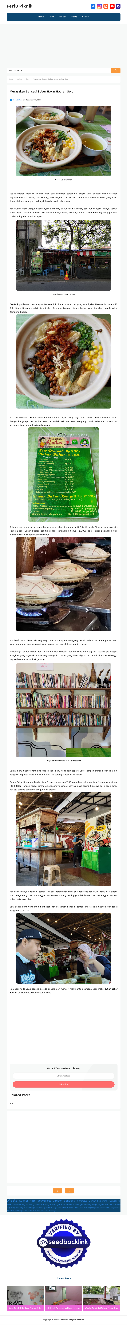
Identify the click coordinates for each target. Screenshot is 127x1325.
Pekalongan (19, 1211)
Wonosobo (63, 1208)
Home (41, 17)
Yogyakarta (44, 1201)
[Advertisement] (63, 47)
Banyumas (109, 1205)
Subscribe (63, 1085)
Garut (106, 1208)
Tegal (54, 1211)
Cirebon (58, 1201)
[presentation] (115, 1298)
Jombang (30, 1205)
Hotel (32, 1201)
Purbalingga (29, 1208)
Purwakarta (114, 1201)
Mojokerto (39, 1205)
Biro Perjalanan (81, 1208)
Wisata (12, 1201)
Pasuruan (10, 1211)
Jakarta (68, 1205)
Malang (19, 1208)
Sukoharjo (47, 1211)
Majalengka (78, 1205)
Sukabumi (39, 1211)
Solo (14, 1205)
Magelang (11, 1208)
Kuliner (23, 1201)
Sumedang (40, 1208)
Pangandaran (115, 1208)
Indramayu (81, 1201)
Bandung (69, 1201)
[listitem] (25, 1298)
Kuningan (56, 1205)
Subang (87, 1205)
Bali (63, 1205)
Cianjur (92, 1201)
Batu (9, 1205)
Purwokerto (29, 1211)
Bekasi (71, 1208)
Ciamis (101, 1208)
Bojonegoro (93, 1208)
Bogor (48, 1205)
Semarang (102, 1201)
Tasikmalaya (51, 1208)
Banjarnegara (98, 1205)
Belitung (21, 1205)
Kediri (117, 1205)
